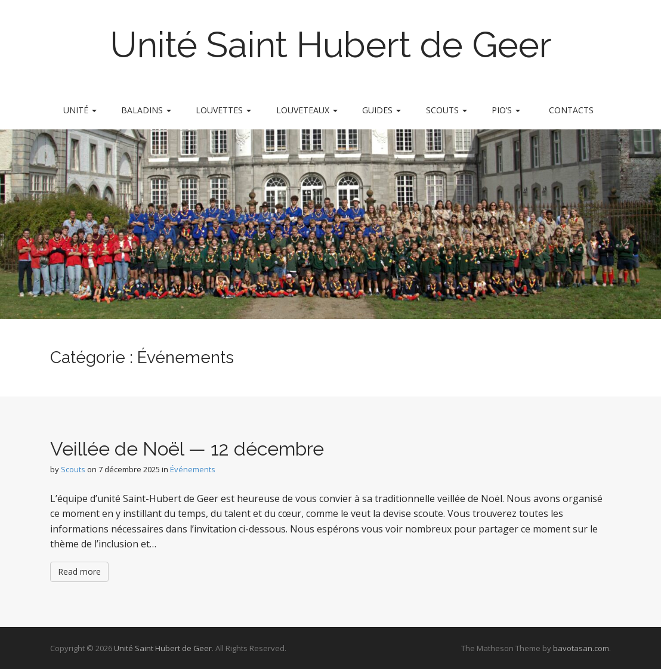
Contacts (571, 110)
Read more (79, 571)
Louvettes (223, 110)
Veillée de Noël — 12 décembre (187, 449)
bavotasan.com (581, 648)
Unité (80, 110)
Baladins (146, 110)
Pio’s (506, 110)
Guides (381, 110)
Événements (192, 469)
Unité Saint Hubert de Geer (331, 45)
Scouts (446, 110)
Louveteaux (307, 110)
